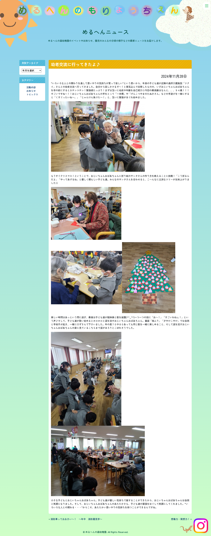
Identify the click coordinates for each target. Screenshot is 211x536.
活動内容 (31, 87)
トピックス (32, 94)
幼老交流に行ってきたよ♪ (75, 64)
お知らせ (31, 91)
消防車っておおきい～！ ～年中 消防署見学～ (76, 519)
